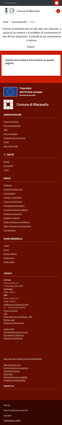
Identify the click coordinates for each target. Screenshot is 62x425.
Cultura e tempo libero (13, 201)
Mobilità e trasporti (11, 217)
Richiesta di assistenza (13, 338)
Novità (10, 154)
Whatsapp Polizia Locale (14, 322)
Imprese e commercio (13, 213)
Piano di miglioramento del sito (16, 410)
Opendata (7, 415)
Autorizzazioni (9, 193)
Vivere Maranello (19, 21)
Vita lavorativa (10, 230)
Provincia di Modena (10, 3)
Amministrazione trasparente (16, 367)
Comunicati (8, 165)
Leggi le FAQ (9, 329)
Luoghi (6, 245)
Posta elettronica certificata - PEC (18, 316)
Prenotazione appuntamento (16, 332)
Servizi (7, 178)
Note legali (8, 374)
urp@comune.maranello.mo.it (16, 304)
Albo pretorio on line (12, 364)
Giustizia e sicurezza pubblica (16, 209)
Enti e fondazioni (11, 133)
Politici (6, 142)
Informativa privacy (12, 371)
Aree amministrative (12, 125)
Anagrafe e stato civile (13, 189)
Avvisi (6, 169)
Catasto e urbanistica (12, 197)
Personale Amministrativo (14, 137)
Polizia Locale (9, 319)
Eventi (6, 249)
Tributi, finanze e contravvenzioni (17, 226)
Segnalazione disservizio (14, 335)
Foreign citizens (10, 253)
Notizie (6, 161)
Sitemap (7, 405)
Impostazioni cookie (12, 420)
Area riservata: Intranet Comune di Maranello (23, 358)
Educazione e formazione (14, 205)
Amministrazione (12, 114)
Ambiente (8, 185)
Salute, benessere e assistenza (17, 222)
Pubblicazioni (9, 257)
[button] (58, 11)
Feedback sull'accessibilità (14, 380)
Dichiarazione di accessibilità (15, 377)
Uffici (6, 129)
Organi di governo (11, 121)
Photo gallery (9, 261)
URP (5, 313)
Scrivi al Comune (11, 310)
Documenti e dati (11, 146)
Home (5, 21)
